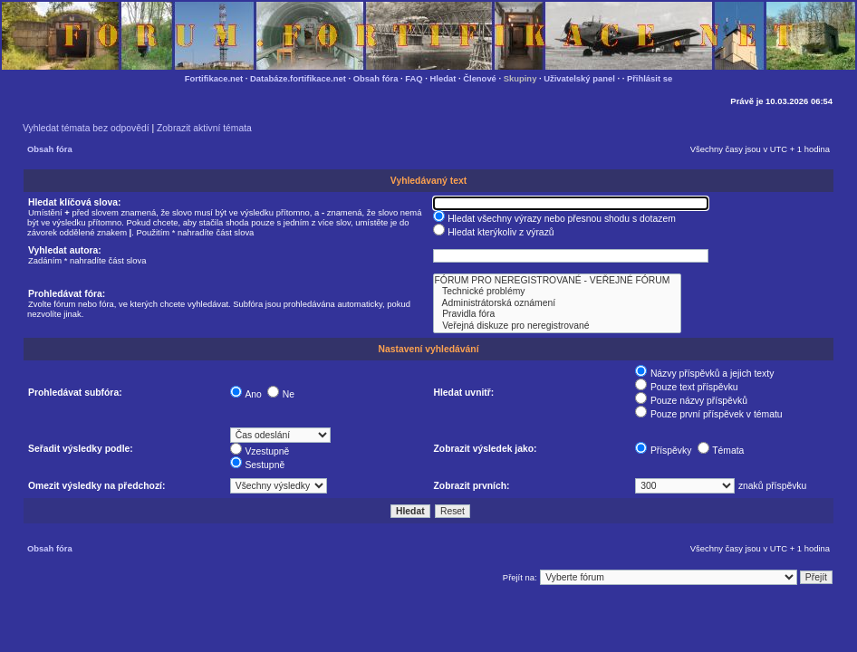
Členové (479, 78)
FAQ (413, 78)
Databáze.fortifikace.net (298, 78)
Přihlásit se (649, 78)
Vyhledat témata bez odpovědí (86, 128)
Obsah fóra (376, 78)
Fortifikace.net (214, 78)
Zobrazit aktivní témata (204, 128)
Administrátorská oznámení (557, 303)
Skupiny (520, 78)
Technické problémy (557, 291)
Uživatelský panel (579, 78)
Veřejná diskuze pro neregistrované (557, 326)
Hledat (443, 78)
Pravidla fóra (557, 314)
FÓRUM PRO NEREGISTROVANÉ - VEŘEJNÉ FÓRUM (557, 280)
